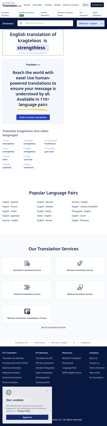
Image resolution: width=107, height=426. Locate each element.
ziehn (5, 159)
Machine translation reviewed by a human (27, 318)
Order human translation (33, 117)
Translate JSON (42, 382)
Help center (94, 372)
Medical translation (11, 372)
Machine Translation (71, 358)
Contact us (94, 363)
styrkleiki (6, 167)
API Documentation (45, 363)
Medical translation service (80, 294)
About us (93, 358)
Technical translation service (27, 294)
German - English (80, 202)
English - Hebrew (45, 206)
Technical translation (12, 377)
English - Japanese (10, 215)
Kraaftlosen (50, 143)
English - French (9, 206)
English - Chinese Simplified (84, 206)
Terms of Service (97, 367)
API (44, 358)
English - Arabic (9, 211)
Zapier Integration (44, 372)
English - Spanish (10, 202)
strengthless (8, 143)
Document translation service (27, 270)
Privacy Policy (24, 411)
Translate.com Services (13, 358)
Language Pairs (69, 367)
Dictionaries (67, 363)
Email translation (10, 382)
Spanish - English (10, 220)
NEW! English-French (71, 372)
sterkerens (29, 167)
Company (48, 5)
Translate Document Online (15, 363)
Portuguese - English (81, 211)
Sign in (85, 5)
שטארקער (28, 159)
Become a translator (71, 5)
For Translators (96, 377)
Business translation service (80, 270)
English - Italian (44, 211)
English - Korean (44, 220)
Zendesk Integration (45, 367)
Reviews (57, 5)
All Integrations (43, 377)
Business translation (11, 367)
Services (27, 5)
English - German (45, 202)
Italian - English (44, 215)
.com (11, 5)
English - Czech (79, 215)
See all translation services (53, 327)
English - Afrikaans (80, 220)
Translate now (97, 5)
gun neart (49, 151)
